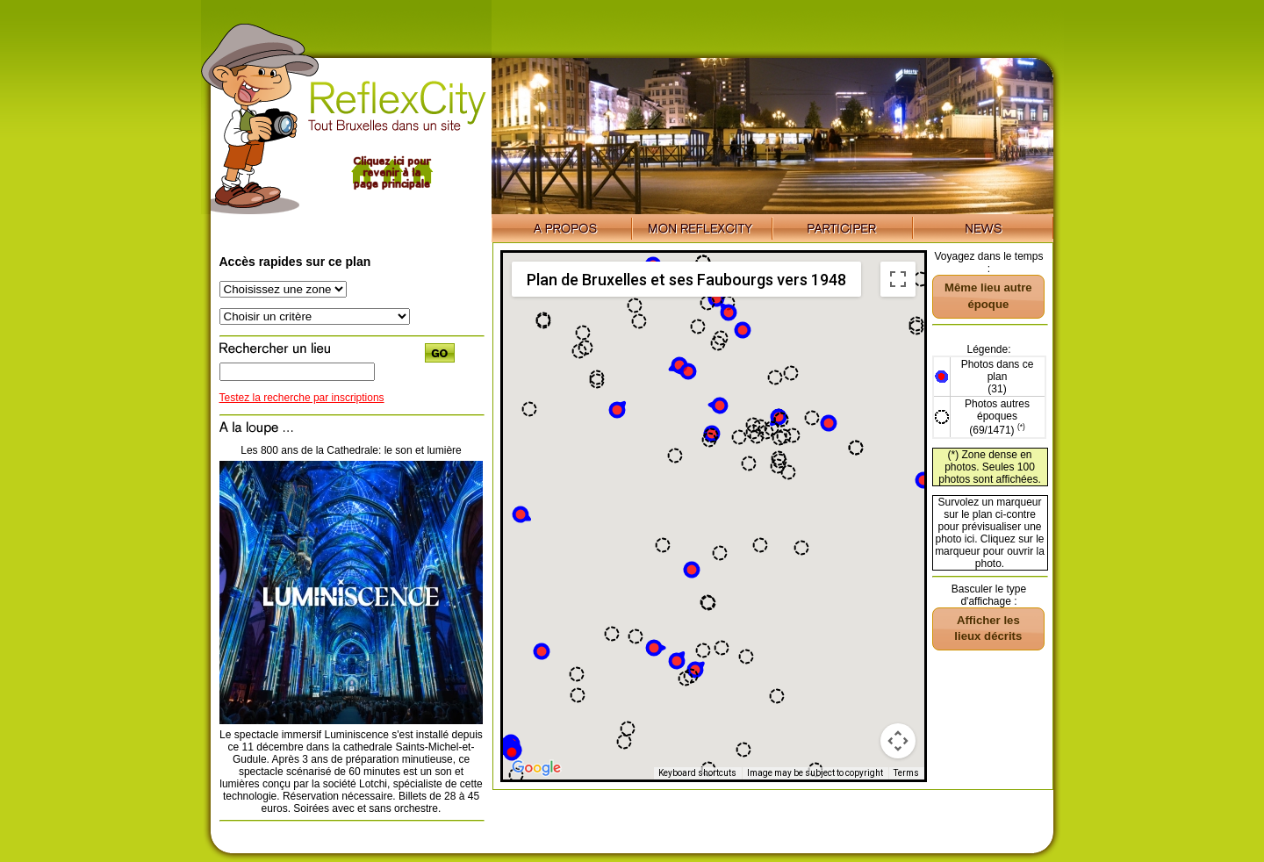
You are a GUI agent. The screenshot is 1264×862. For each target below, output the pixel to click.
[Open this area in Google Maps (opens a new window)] (536, 768)
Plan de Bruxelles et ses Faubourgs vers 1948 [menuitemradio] (686, 279)
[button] (691, 569)
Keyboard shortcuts (697, 773)
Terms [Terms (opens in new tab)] (906, 773)
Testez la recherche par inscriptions (301, 397)
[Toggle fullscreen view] (898, 279)
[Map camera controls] (898, 740)
